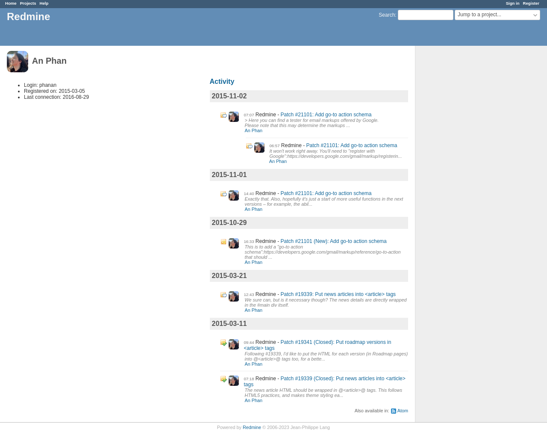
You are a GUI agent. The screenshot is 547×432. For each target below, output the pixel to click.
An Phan (253, 130)
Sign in (513, 3)
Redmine (252, 427)
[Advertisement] (458, 180)
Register (531, 3)
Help (44, 3)
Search (387, 15)
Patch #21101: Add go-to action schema (326, 115)
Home (11, 3)
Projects (28, 3)
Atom (402, 410)
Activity (222, 81)
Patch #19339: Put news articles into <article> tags (338, 294)
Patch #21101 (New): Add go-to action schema (334, 241)
